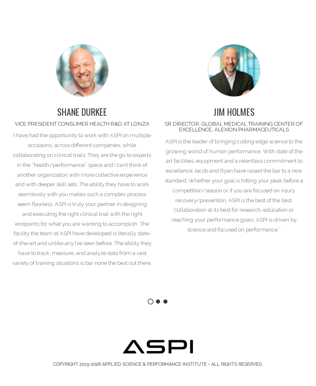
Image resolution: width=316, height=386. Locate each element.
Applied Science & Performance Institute (154, 364)
